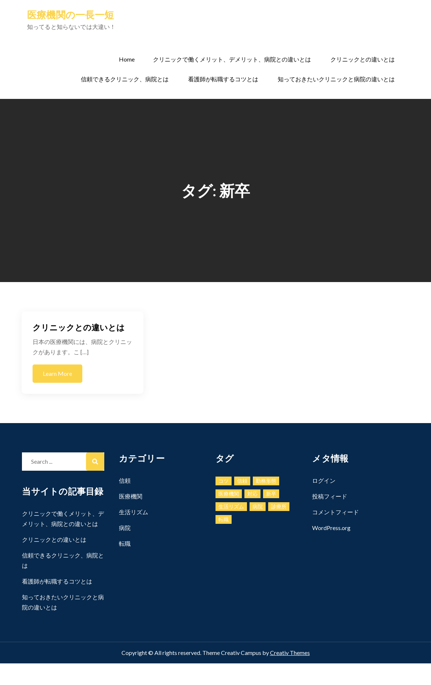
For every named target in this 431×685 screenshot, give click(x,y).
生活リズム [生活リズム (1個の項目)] (231, 506)
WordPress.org (331, 527)
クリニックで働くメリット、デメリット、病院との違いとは (232, 59)
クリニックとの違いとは (362, 59)
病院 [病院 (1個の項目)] (257, 506)
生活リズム (133, 511)
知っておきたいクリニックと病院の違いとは (336, 78)
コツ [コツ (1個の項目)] (223, 481)
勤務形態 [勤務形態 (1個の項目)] (266, 481)
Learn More (57, 373)
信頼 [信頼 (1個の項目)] (242, 481)
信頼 (125, 480)
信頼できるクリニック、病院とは (125, 78)
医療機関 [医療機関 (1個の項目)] (228, 493)
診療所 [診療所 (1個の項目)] (278, 506)
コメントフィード (335, 511)
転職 (125, 543)
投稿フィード (329, 496)
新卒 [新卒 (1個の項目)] (271, 493)
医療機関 (130, 496)
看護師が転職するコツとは (223, 78)
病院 (125, 527)
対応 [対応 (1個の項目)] (252, 493)
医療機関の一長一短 (70, 15)
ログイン (324, 480)
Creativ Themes (290, 652)
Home (127, 59)
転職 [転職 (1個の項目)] (223, 519)
